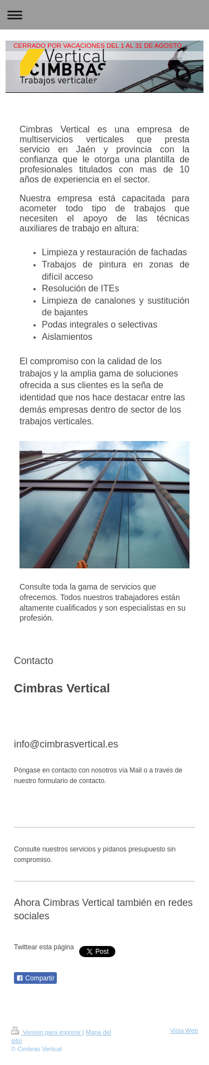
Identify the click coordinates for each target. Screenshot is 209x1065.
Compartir (35, 978)
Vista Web (184, 1030)
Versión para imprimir (46, 1032)
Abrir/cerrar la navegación (104, 15)
